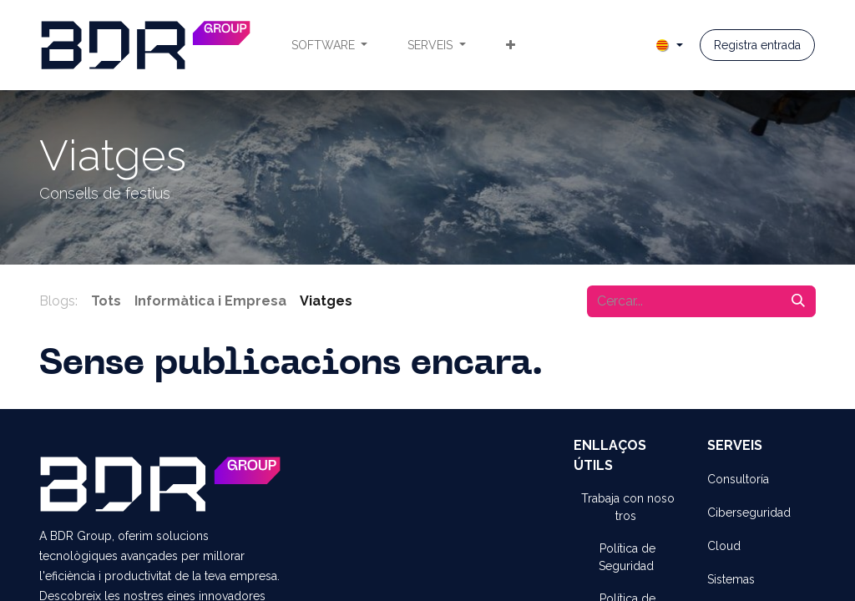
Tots (106, 301)
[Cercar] (798, 301)
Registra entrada (757, 45)
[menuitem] (329, 45)
